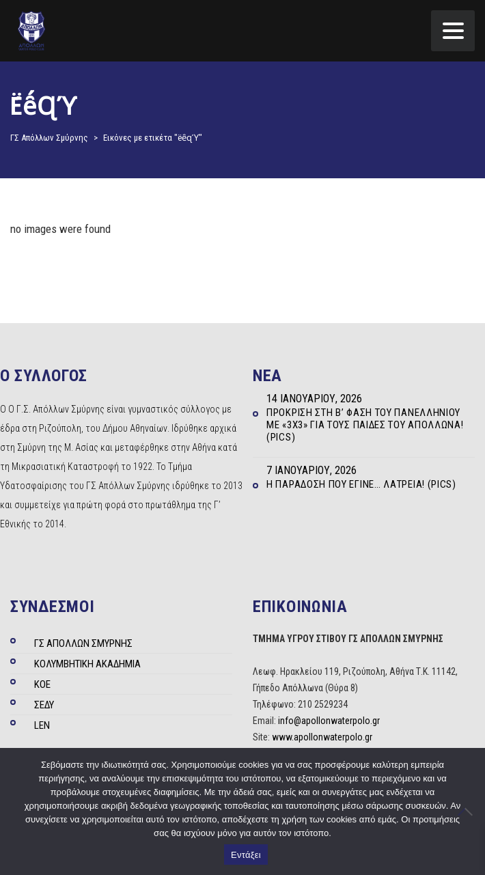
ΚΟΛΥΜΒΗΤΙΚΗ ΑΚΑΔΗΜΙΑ (87, 664)
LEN (42, 725)
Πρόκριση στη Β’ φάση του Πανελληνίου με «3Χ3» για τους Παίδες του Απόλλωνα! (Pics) (365, 424)
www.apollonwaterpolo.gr (322, 737)
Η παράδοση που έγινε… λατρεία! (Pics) (361, 484)
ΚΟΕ (42, 684)
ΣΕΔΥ (44, 705)
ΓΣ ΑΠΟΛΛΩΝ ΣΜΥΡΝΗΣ (83, 643)
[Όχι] (468, 811)
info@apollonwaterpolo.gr (329, 720)
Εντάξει (246, 855)
